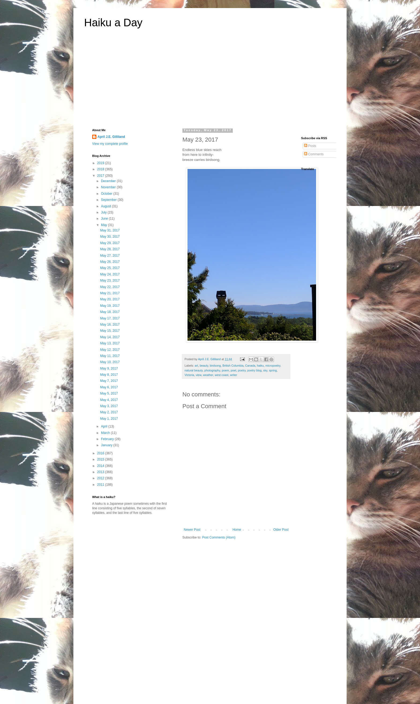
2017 (101, 176)
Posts (310, 146)
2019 (101, 163)
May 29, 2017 (110, 243)
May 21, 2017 (110, 293)
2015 (101, 459)
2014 (101, 466)
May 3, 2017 (109, 406)
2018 (101, 169)
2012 (101, 478)
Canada (250, 365)
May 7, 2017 (109, 381)
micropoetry (272, 365)
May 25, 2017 (110, 268)
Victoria (189, 375)
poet (233, 370)
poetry (242, 370)
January (107, 445)
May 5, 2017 (109, 393)
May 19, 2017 (110, 306)
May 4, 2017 (109, 400)
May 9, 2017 (109, 368)
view (198, 375)
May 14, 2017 (110, 337)
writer (233, 375)
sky (265, 370)
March (106, 433)
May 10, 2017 (110, 362)
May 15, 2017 (110, 331)
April (104, 426)
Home (236, 530)
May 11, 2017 (110, 356)
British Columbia (232, 365)
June (105, 218)
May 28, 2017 (110, 249)
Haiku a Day (113, 22)
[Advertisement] (210, 81)
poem (225, 370)
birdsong (215, 365)
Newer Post (192, 530)
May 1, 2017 (109, 419)
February (108, 439)
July (104, 212)
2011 (101, 484)
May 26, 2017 (110, 262)
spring (273, 370)
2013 (101, 472)
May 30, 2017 (110, 236)
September (109, 200)
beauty (204, 365)
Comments (314, 154)
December (109, 181)
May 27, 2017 (110, 255)
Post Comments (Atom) (218, 537)
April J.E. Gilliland (111, 137)
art (196, 365)
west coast (221, 375)
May (104, 225)
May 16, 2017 (110, 324)
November (109, 187)
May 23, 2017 (110, 280)
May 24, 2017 (110, 274)
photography (212, 370)
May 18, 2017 (110, 312)
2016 (101, 453)
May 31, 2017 (110, 230)
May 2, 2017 (109, 412)
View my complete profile (110, 144)
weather (208, 375)
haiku (260, 365)
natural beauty (194, 370)
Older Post (280, 530)
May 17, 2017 (110, 318)
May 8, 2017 (109, 375)
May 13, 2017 (110, 343)
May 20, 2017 (110, 299)
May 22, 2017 (110, 287)
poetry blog (254, 370)
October (107, 194)
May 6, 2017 (109, 387)
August (106, 206)
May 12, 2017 (110, 350)
